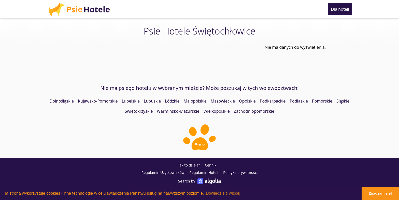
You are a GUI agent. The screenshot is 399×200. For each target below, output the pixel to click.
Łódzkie (172, 101)
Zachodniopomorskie (254, 111)
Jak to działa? (189, 165)
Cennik (210, 165)
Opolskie (247, 101)
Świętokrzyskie (139, 111)
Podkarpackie (273, 101)
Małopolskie (195, 101)
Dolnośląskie (62, 101)
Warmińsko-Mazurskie (178, 111)
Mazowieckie (223, 101)
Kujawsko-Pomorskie (98, 101)
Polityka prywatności (240, 172)
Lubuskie (152, 101)
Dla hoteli (340, 9)
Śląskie (342, 101)
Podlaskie (299, 101)
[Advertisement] (169, 58)
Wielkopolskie (216, 111)
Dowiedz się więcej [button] (223, 193)
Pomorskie (322, 101)
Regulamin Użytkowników (162, 172)
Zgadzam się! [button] (380, 193)
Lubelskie (131, 101)
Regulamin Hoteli (203, 172)
